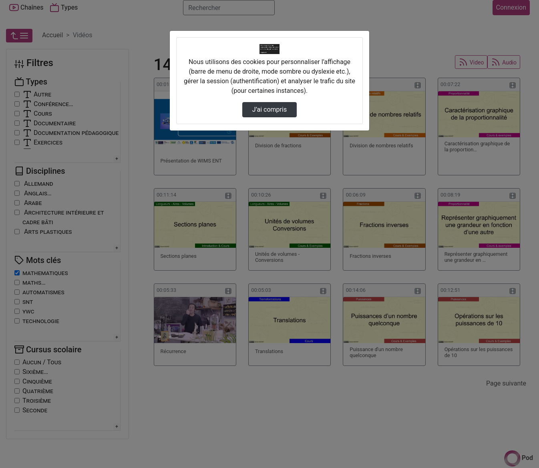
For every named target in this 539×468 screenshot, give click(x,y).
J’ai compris (269, 109)
